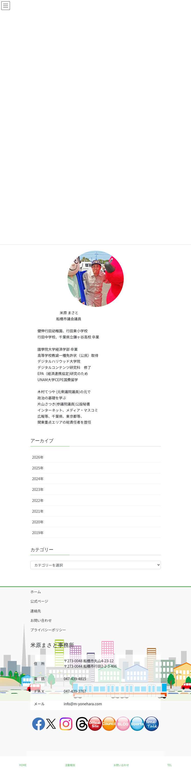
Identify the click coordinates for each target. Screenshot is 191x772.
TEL (169, 765)
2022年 (38, 500)
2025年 (38, 467)
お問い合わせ (41, 620)
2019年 (38, 532)
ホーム (35, 591)
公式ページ (39, 601)
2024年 (38, 478)
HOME (23, 765)
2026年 (38, 457)
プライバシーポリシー (48, 629)
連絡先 (35, 610)
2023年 (38, 489)
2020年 (38, 521)
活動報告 (70, 765)
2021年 (38, 511)
